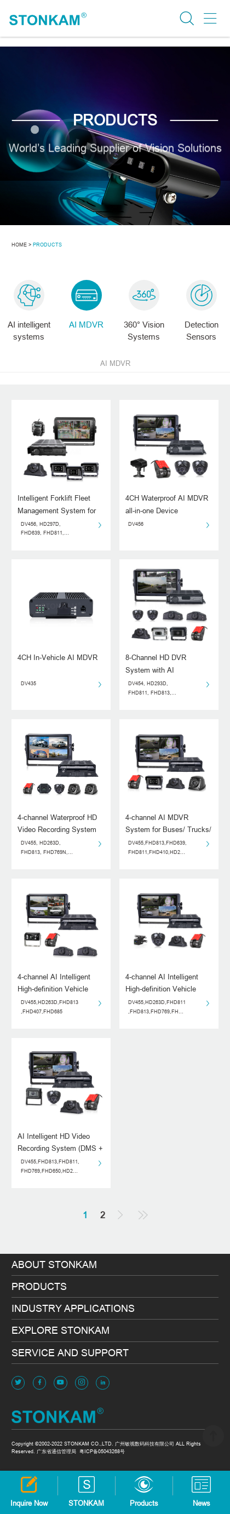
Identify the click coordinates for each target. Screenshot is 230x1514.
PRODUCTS (47, 245)
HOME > (21, 245)
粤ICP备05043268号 (102, 1451)
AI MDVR (115, 363)
